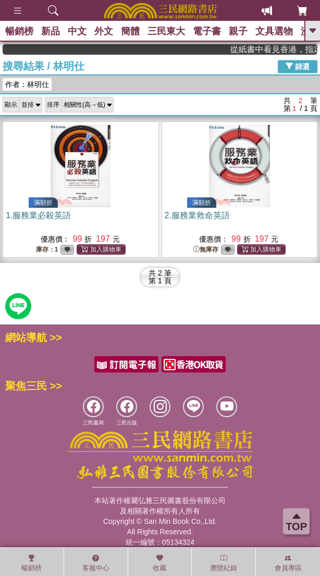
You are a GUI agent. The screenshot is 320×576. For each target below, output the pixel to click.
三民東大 (166, 31)
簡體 (130, 31)
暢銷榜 (19, 31)
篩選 (298, 66)
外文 (103, 31)
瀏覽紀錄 (223, 563)
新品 (50, 31)
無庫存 (205, 249)
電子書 (207, 31)
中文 (77, 31)
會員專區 (288, 563)
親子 (238, 31)
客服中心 (95, 563)
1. (38, 215)
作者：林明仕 (27, 84)
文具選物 (274, 31)
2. (197, 215)
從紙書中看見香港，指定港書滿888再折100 (282, 49)
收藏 (159, 563)
